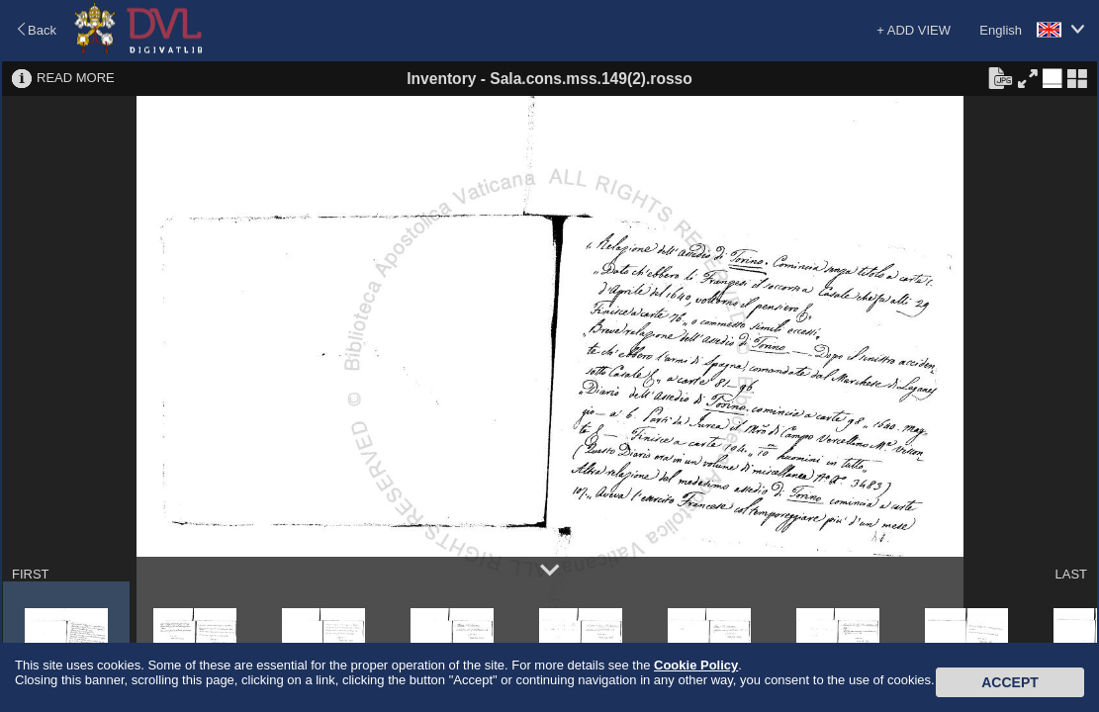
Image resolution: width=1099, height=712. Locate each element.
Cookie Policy (696, 665)
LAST (1070, 574)
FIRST (30, 574)
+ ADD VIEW (913, 30)
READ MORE (76, 77)
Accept (1010, 682)
